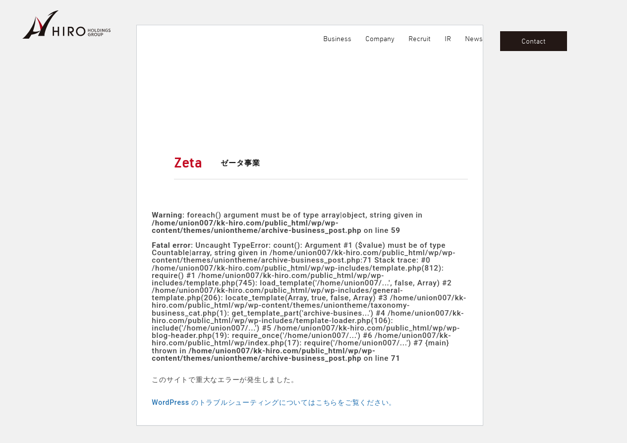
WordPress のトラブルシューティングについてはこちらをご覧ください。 (274, 402)
